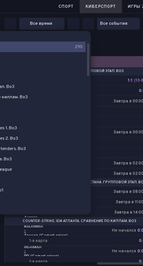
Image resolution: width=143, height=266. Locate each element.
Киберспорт (101, 6)
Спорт (66, 6)
